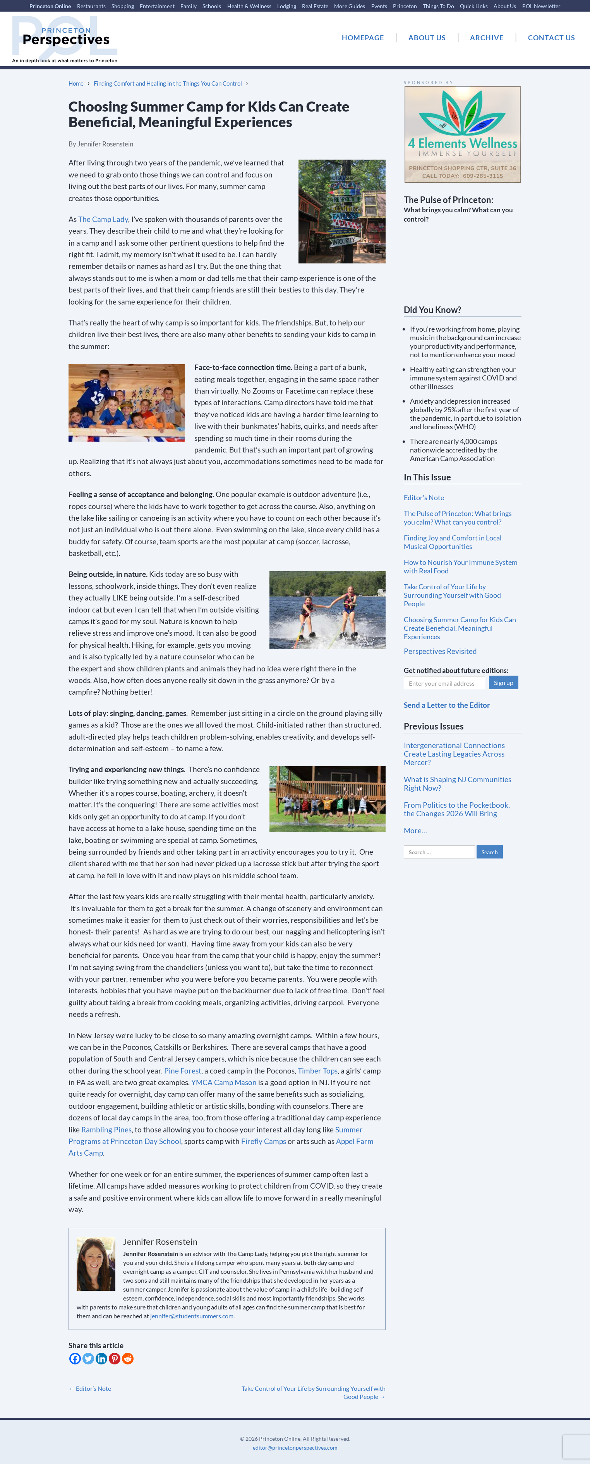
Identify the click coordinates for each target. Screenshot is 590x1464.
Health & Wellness (249, 6)
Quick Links (474, 6)
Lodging (286, 6)
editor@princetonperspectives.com (295, 1447)
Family (188, 6)
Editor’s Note (90, 1388)
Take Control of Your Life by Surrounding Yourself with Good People (452, 595)
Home (76, 83)
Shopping (122, 6)
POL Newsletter (541, 6)
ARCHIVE (487, 37)
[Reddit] (128, 1358)
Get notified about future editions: (456, 670)
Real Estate (315, 6)
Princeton (405, 6)
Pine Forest (182, 1070)
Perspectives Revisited (440, 651)
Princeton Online (50, 6)
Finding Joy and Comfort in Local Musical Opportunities (453, 542)
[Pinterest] (114, 1358)
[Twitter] (88, 1358)
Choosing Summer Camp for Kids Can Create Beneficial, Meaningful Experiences (460, 628)
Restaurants (91, 6)
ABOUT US (427, 37)
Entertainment (157, 6)
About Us (505, 6)
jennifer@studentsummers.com (191, 1315)
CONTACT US (551, 37)
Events (379, 6)
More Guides (349, 6)
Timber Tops (318, 1070)
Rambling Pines (106, 1129)
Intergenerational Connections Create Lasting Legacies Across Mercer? (454, 754)
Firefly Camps (263, 1141)
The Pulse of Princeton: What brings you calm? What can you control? (458, 517)
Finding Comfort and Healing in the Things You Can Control (168, 83)
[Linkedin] (101, 1358)
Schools (211, 6)
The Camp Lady (103, 219)
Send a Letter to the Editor (447, 704)
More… (415, 830)
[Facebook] (75, 1358)
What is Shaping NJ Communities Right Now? (457, 783)
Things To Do (438, 6)
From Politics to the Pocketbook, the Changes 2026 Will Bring (457, 809)
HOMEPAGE (363, 37)
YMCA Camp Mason (224, 1082)
